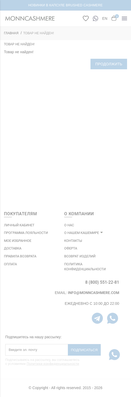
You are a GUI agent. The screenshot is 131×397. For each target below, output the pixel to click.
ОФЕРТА (70, 248)
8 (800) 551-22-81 (102, 282)
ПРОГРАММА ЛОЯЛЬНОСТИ (26, 233)
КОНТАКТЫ (73, 241)
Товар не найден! (38, 33)
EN (104, 18)
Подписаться (84, 350)
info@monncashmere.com (93, 293)
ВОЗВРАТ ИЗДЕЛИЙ (79, 256)
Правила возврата (20, 256)
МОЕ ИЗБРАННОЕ (17, 241)
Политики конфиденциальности (53, 364)
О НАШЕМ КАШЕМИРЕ (81, 233)
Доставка (12, 248)
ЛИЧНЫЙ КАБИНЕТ (19, 225)
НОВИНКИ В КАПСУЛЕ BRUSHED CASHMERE (65, 5)
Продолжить (108, 64)
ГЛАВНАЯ (11, 33)
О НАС (69, 225)
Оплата (10, 264)
